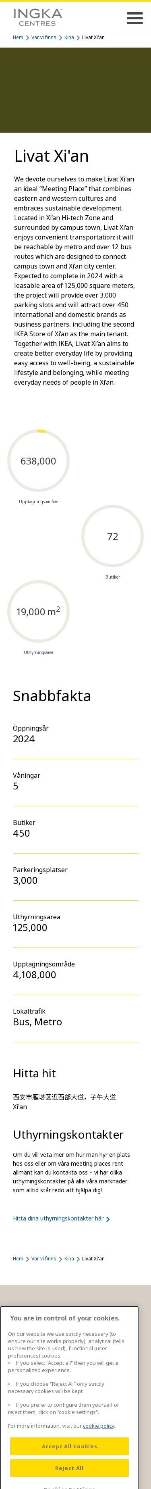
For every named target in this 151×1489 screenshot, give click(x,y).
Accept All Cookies (69, 1457)
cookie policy (98, 1436)
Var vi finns (43, 37)
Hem (18, 37)
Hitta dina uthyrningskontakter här (63, 1218)
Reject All (69, 1479)
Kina (69, 37)
